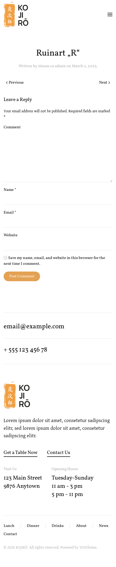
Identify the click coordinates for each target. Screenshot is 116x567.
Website (11, 235)
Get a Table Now (20, 452)
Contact (10, 534)
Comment (12, 127)
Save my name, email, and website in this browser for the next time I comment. (54, 260)
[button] (110, 14)
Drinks (58, 526)
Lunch (9, 526)
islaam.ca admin (52, 66)
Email (10, 212)
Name (10, 190)
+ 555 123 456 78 (25, 349)
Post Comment (21, 276)
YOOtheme (87, 547)
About (81, 526)
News (103, 526)
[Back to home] (16, 14)
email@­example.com (34, 326)
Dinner (33, 526)
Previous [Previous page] (15, 82)
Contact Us (58, 452)
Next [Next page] (104, 82)
